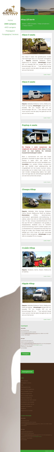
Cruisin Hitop (28, 248)
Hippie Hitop (28, 283)
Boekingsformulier (27, 371)
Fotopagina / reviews (10, 34)
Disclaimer (23, 408)
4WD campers (10, 27)
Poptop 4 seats (29, 125)
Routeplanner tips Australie (27, 402)
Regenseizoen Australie (26, 410)
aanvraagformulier (38, 345)
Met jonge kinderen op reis (27, 404)
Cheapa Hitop (29, 189)
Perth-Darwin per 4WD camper (28, 400)
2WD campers (10, 24)
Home (10, 20)
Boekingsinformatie (26, 387)
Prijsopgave (10, 31)
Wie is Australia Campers (27, 391)
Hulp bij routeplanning (26, 393)
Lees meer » (47, 74)
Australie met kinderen (26, 406)
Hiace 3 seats (28, 35)
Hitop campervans (43, 23)
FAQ (22, 385)
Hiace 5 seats (28, 82)
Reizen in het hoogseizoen (27, 389)
